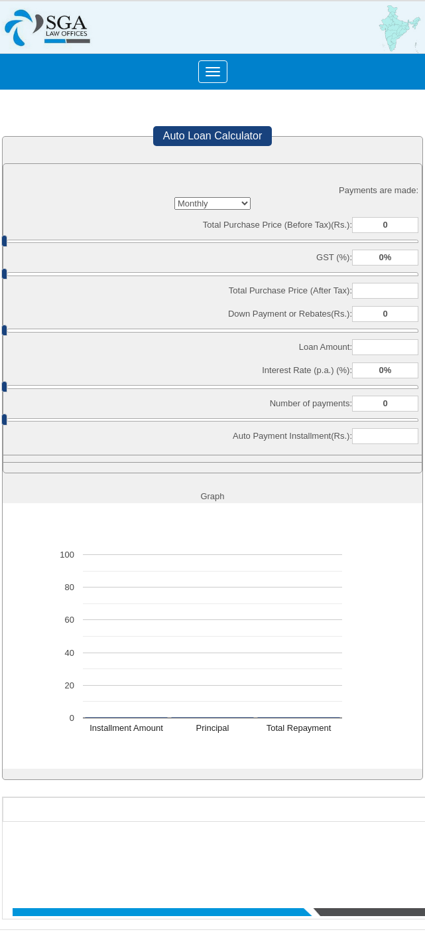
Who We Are (220, 853)
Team (258, 853)
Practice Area (349, 853)
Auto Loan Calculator (212, 135)
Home (180, 853)
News (391, 853)
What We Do (297, 853)
